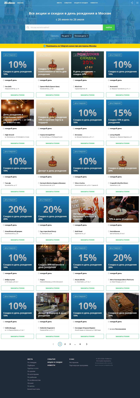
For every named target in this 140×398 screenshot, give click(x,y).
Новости (51, 365)
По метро (30, 386)
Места (30, 359)
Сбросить (54, 35)
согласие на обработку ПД (105, 365)
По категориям (33, 374)
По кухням (31, 371)
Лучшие (30, 383)
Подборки (31, 365)
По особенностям (33, 380)
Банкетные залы (33, 389)
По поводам (31, 362)
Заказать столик (17, 95)
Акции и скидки (54, 362)
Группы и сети (32, 368)
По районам (32, 377)
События (51, 359)
